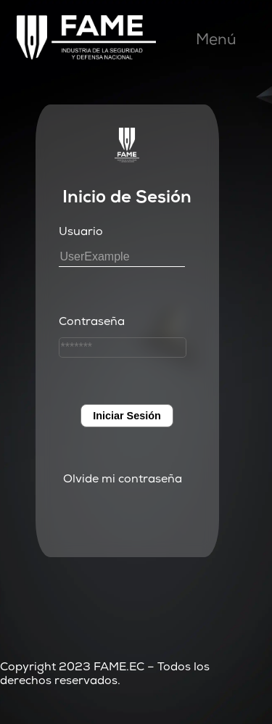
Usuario (81, 233)
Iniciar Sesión (127, 415)
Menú (216, 41)
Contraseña (92, 323)
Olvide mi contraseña (122, 480)
